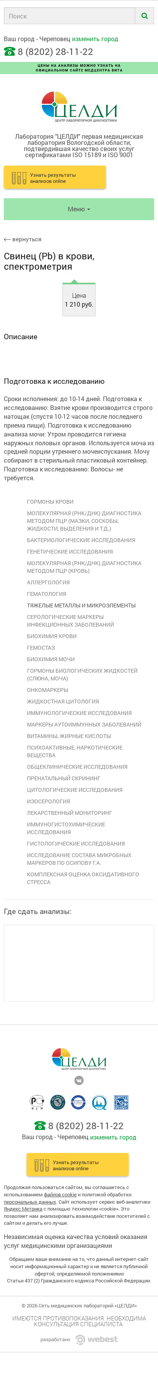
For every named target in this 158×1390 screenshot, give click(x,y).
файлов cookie (60, 1194)
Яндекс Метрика (23, 1208)
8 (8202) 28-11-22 (55, 51)
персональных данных (30, 1201)
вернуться (23, 239)
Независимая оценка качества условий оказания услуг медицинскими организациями (75, 1240)
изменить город (95, 39)
